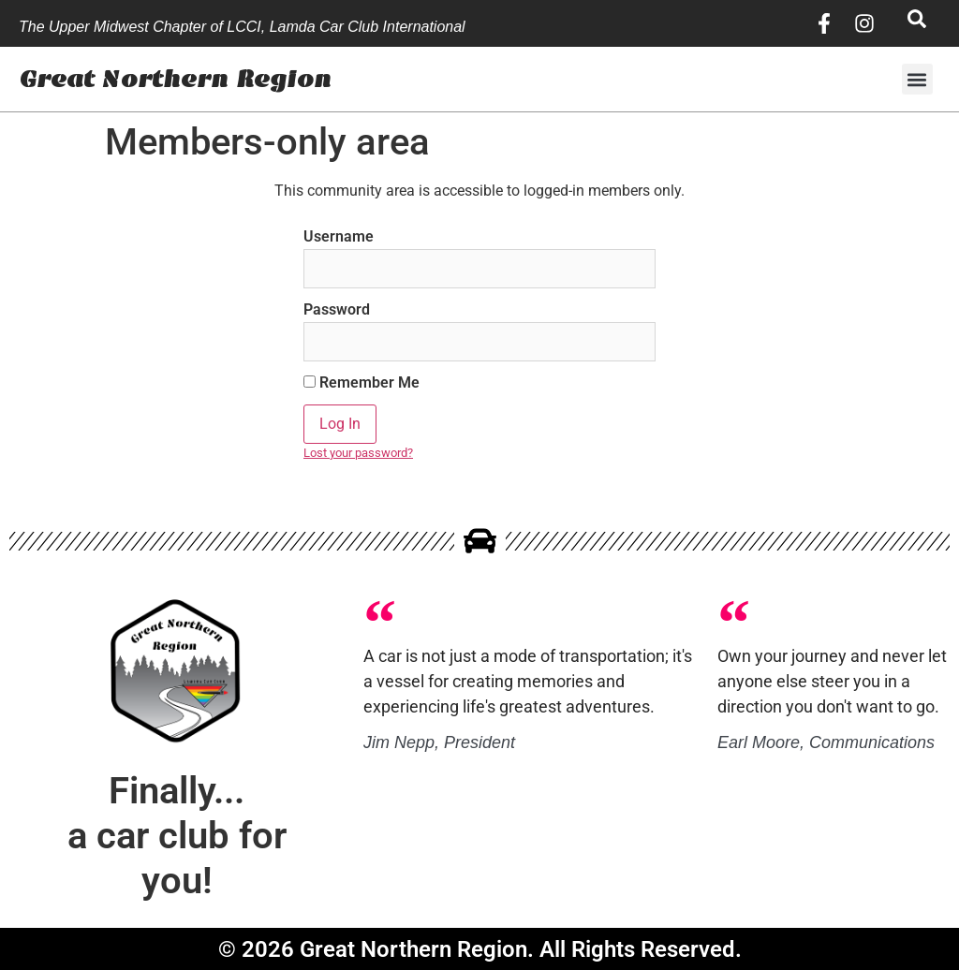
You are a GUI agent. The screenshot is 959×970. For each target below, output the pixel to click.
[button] (917, 79)
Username (338, 236)
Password (336, 309)
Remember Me (361, 382)
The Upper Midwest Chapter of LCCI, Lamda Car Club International (242, 27)
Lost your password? (358, 453)
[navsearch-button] (917, 23)
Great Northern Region (175, 79)
